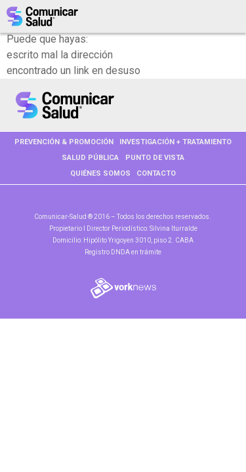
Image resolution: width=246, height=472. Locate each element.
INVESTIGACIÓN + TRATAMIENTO (175, 142)
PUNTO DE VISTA (154, 157)
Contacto (156, 173)
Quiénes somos (100, 173)
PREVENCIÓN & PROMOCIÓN (63, 142)
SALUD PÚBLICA (90, 157)
